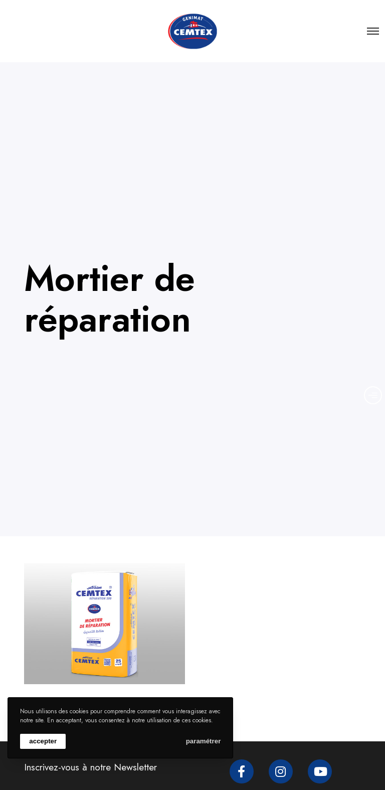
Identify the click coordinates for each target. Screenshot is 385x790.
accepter (43, 741)
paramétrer (203, 741)
